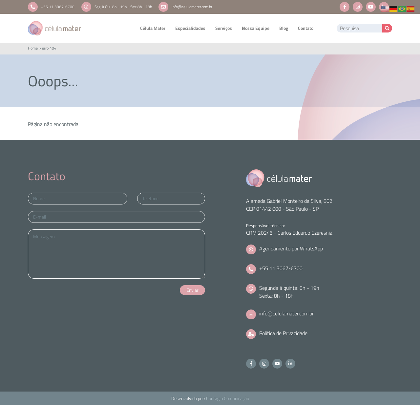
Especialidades (190, 28)
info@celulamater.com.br (192, 7)
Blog (283, 28)
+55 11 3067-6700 (57, 7)
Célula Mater (152, 28)
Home (33, 48)
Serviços (223, 28)
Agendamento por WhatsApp (291, 248)
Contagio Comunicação (227, 398)
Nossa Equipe (255, 28)
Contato (305, 28)
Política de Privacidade (283, 333)
